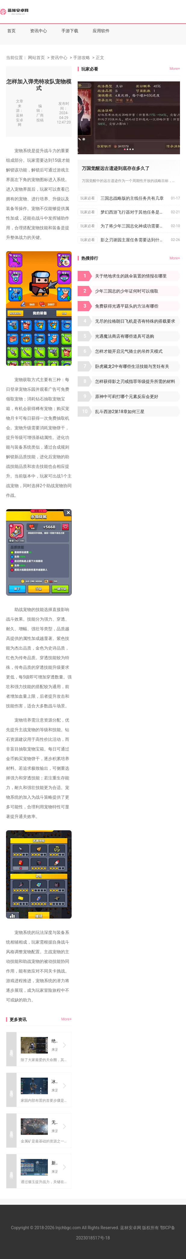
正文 (100, 57)
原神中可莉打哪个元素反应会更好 (126, 396)
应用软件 (101, 30)
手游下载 (69, 30)
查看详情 (11, 1049)
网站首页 (36, 57)
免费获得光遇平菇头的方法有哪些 (126, 306)
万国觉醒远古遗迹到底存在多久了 (116, 168)
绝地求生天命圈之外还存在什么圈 (54, 1040)
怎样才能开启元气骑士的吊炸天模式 (129, 351)
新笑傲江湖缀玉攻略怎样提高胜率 (54, 1162)
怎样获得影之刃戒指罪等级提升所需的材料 (135, 381)
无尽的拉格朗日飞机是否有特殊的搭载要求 (135, 321)
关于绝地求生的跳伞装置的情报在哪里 (131, 276)
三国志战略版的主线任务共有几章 (132, 198)
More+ (66, 1019)
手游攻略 (81, 57)
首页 (11, 30)
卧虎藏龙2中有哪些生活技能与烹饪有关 (132, 366)
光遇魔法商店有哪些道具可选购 (124, 336)
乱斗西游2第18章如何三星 (119, 411)
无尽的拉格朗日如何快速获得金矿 (54, 1122)
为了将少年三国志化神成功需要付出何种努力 (136, 226)
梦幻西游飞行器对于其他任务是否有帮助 (136, 212)
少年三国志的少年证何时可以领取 (126, 291)
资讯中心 (38, 30)
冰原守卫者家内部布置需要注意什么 (54, 1081)
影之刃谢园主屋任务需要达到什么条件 (136, 239)
